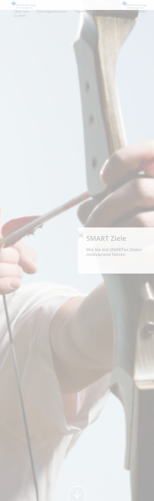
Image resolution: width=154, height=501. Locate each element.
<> (81, 234)
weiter (77, 493)
